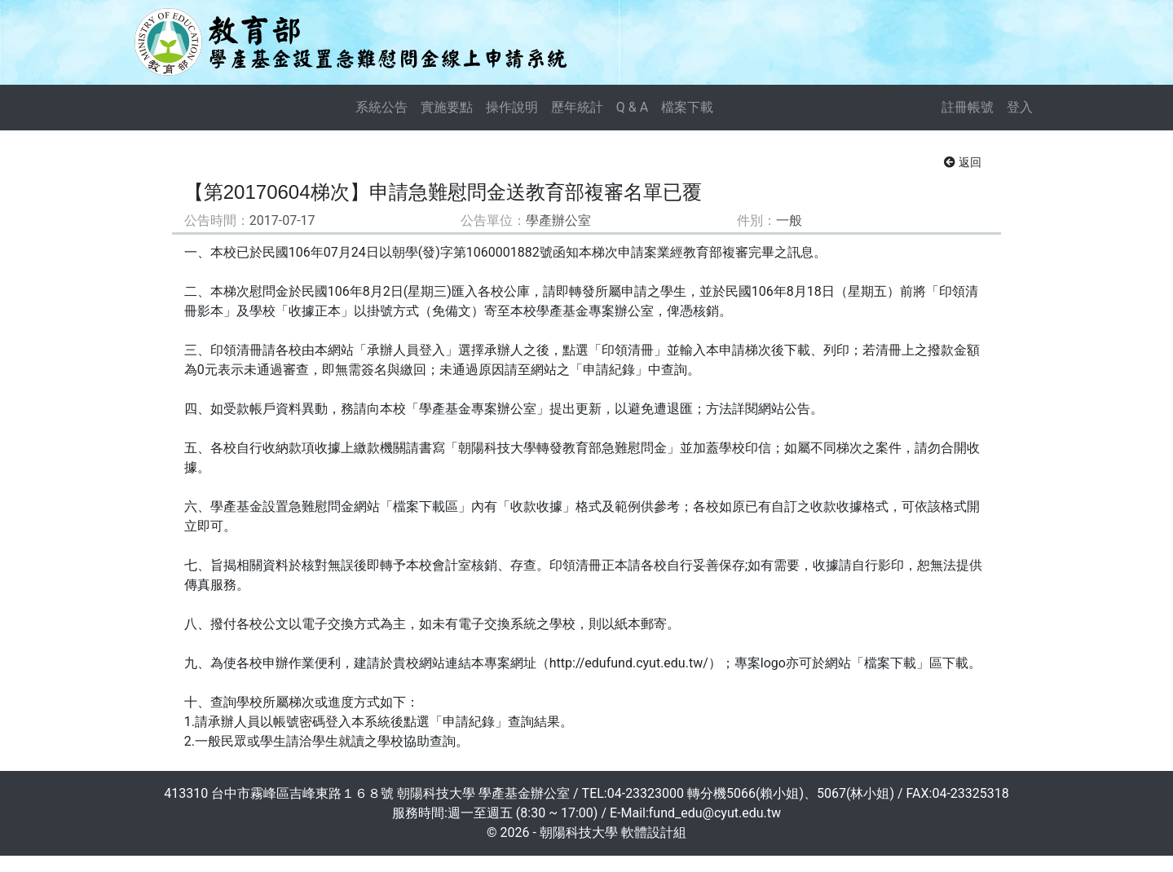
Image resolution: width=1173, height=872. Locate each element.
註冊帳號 (967, 107)
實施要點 (447, 107)
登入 (1020, 107)
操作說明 (512, 107)
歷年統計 (577, 107)
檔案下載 (687, 107)
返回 (962, 162)
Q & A (632, 107)
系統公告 (381, 107)
